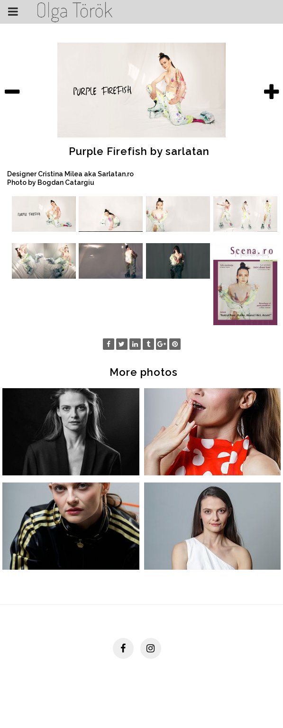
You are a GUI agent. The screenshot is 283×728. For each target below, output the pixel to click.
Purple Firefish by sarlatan (139, 151)
